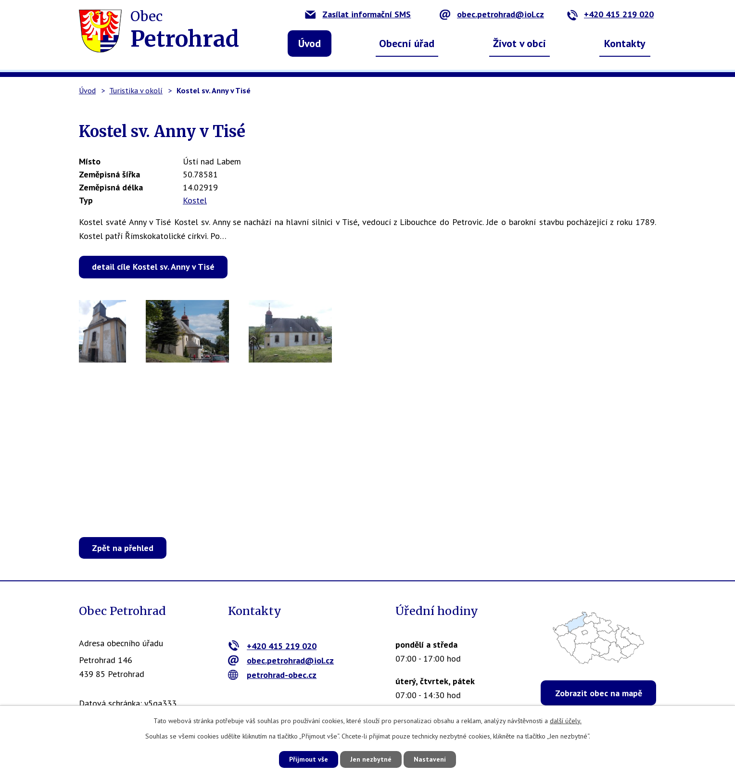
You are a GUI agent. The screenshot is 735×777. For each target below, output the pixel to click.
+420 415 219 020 (610, 14)
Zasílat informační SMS (358, 14)
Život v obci (519, 43)
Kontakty (625, 43)
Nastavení (430, 759)
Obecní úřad (406, 43)
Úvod (309, 43)
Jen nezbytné (371, 759)
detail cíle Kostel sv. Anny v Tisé (153, 266)
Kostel (195, 200)
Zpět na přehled (122, 547)
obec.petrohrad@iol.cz (492, 14)
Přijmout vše (308, 759)
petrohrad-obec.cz (272, 674)
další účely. (566, 720)
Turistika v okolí (136, 90)
